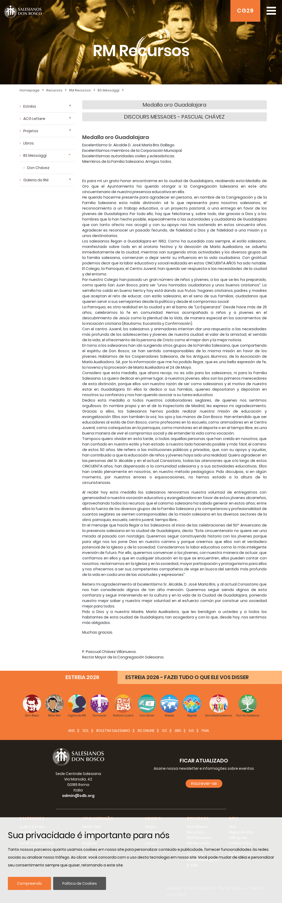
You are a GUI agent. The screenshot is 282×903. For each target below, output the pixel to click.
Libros (28, 143)
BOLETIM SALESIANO (113, 730)
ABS (178, 730)
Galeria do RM (35, 180)
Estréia (29, 106)
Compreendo (29, 883)
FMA (205, 730)
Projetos (30, 131)
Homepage (30, 90)
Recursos (54, 90)
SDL (85, 730)
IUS (191, 730)
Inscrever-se (204, 783)
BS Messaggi (108, 90)
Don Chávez (38, 167)
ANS (71, 730)
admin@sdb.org (78, 795)
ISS (164, 730)
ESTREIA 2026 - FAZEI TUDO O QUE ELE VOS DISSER (187, 677)
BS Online (146, 730)
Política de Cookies (79, 883)
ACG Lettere (34, 118)
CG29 (245, 11)
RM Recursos (80, 90)
